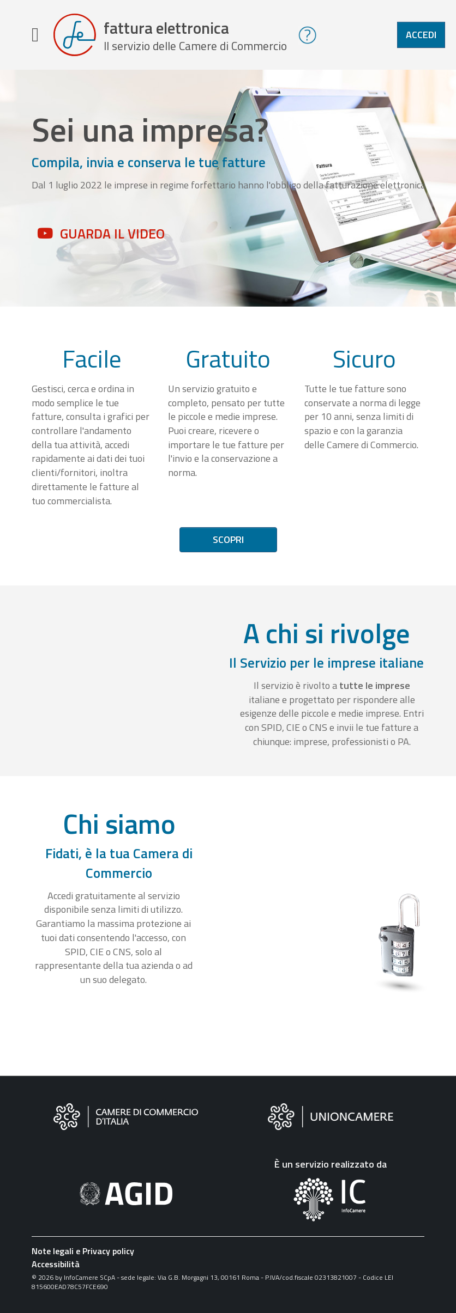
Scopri (228, 539)
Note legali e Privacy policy (83, 1250)
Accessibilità (56, 1264)
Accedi (421, 34)
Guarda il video (112, 233)
